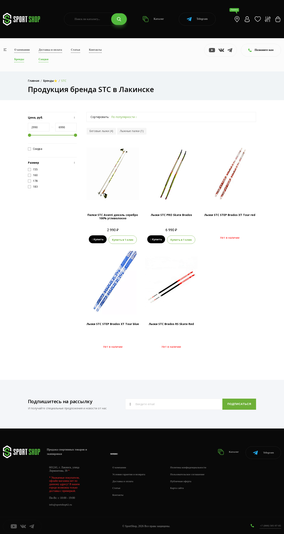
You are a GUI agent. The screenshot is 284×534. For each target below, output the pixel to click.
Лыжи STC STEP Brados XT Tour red (229, 215)
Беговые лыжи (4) (101, 131)
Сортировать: (100, 117)
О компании (22, 49)
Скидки (43, 59)
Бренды (19, 59)
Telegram (197, 19)
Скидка (35, 148)
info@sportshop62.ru (61, 503)
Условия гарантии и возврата (129, 472)
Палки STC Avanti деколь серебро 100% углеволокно (112, 216)
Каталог (153, 19)
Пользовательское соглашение (189, 472)
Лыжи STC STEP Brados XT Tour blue (112, 323)
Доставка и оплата (50, 49)
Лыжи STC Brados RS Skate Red (171, 323)
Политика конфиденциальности (190, 465)
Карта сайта (179, 486)
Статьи (75, 49)
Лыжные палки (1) (132, 131)
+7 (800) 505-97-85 (270, 524)
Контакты (95, 49)
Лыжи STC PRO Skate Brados (171, 215)
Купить (98, 239)
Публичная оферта (182, 479)
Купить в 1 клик (122, 239)
